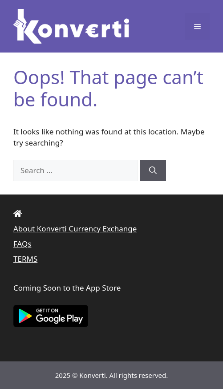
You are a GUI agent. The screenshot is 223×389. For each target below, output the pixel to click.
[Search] (153, 170)
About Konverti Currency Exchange (75, 228)
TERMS (25, 259)
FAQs (22, 244)
